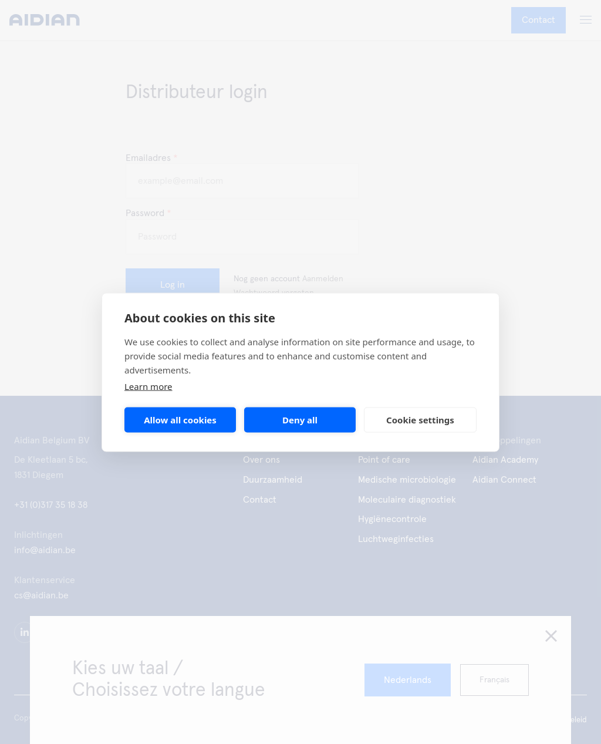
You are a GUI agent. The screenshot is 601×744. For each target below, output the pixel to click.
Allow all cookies (180, 420)
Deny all (300, 420)
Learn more (148, 386)
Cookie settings (420, 420)
